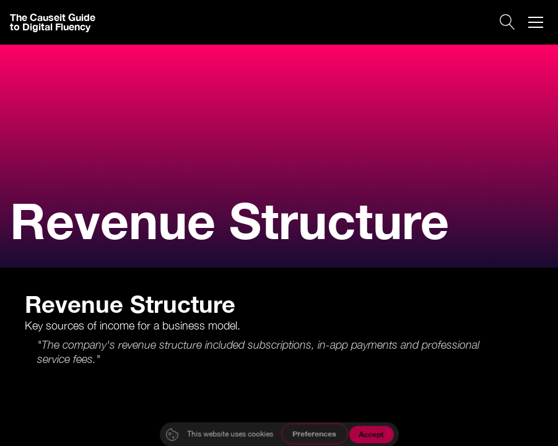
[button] (535, 22)
